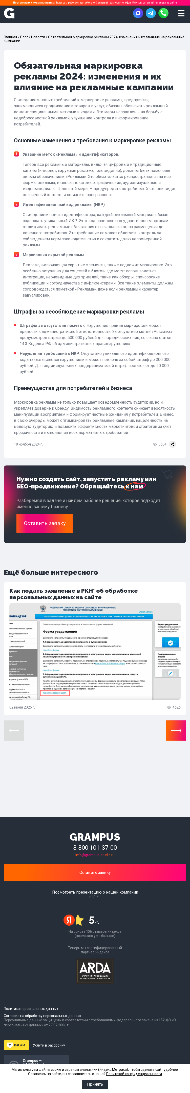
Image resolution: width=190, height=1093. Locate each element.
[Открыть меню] (181, 13)
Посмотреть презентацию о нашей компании (95, 894)
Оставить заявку (95, 872)
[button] (176, 730)
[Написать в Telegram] (151, 13)
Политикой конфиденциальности (134, 1074)
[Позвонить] (163, 13)
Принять (95, 1084)
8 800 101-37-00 (95, 848)
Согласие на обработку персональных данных (42, 1016)
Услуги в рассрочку (49, 1045)
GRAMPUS (95, 837)
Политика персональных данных (31, 1009)
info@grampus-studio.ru (95, 855)
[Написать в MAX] (138, 13)
